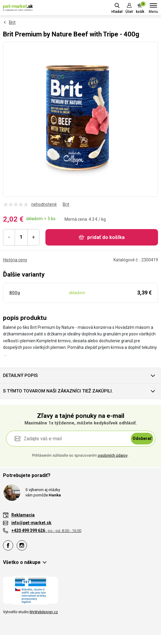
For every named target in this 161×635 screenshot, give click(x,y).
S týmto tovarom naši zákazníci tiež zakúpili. (58, 391)
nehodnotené (44, 204)
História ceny (15, 259)
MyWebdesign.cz (44, 612)
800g (14, 292)
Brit (12, 22)
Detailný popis (20, 375)
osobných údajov (113, 455)
